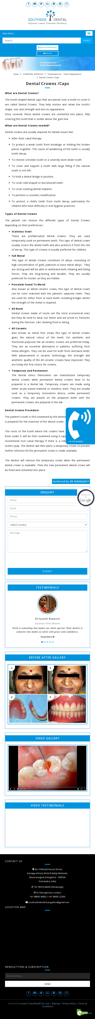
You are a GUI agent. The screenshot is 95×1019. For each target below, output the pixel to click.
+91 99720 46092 (42, 886)
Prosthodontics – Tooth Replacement (64, 74)
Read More (47, 636)
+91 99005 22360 (57, 896)
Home (16, 74)
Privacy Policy (69, 1003)
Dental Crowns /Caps (49, 77)
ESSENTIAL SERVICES (33, 74)
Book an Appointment (47, 47)
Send (47, 983)
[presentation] (27, 560)
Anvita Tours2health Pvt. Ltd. (35, 1003)
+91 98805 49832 (38, 896)
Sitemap (56, 1003)
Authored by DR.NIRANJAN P (71, 481)
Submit (47, 571)
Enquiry (47, 53)
